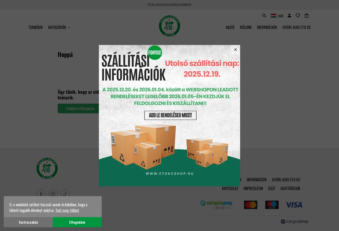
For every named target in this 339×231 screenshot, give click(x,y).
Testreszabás (28, 222)
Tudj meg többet (67, 210)
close (235, 49)
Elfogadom (77, 222)
